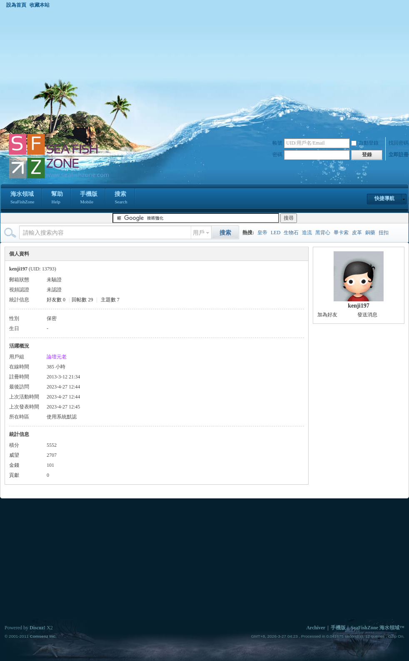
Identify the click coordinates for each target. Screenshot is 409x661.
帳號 (277, 143)
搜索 (121, 198)
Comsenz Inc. (43, 636)
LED (275, 232)
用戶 (198, 233)
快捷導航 (384, 198)
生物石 (291, 232)
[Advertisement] (204, 70)
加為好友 (327, 315)
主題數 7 (110, 300)
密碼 (277, 155)
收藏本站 (40, 5)
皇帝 (262, 232)
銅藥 (370, 232)
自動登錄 (365, 143)
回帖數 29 (82, 300)
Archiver (315, 628)
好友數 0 (56, 300)
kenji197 (358, 306)
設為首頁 (16, 5)
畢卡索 (341, 232)
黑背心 (322, 232)
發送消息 (367, 315)
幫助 (57, 198)
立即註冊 (399, 155)
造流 (307, 232)
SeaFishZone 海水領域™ (377, 628)
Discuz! (37, 628)
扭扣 (384, 232)
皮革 (357, 232)
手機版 (88, 198)
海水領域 (22, 198)
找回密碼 (399, 143)
